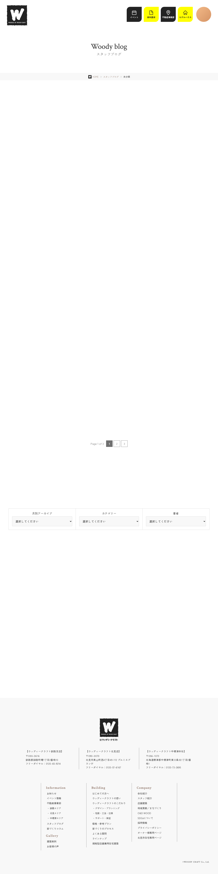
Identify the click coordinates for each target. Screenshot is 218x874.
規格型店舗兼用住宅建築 (105, 843)
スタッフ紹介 (145, 798)
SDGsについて (145, 818)
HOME (95, 76)
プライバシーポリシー (149, 827)
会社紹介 (142, 793)
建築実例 (51, 841)
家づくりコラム (55, 828)
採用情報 (142, 822)
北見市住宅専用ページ (149, 837)
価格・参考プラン (101, 823)
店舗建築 (142, 803)
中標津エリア (56, 818)
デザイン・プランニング (107, 808)
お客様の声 (53, 846)
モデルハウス (185, 14)
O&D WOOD (144, 813)
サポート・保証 (103, 818)
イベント (134, 14)
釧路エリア (55, 808)
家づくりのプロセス (103, 828)
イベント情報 (54, 798)
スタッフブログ (111, 76)
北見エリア (55, 813)
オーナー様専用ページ (149, 832)
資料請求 (151, 14)
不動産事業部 (168, 14)
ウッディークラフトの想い (106, 798)
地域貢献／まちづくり (149, 808)
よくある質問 (99, 833)
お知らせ (51, 793)
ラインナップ (99, 838)
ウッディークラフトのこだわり (109, 803)
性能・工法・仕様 (104, 813)
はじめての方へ (100, 793)
